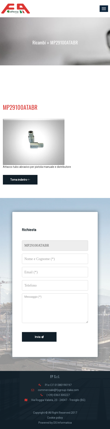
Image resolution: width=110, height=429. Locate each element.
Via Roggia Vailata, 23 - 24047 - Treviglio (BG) (58, 400)
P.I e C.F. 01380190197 (58, 385)
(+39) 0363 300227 (58, 395)
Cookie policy (55, 417)
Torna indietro (20, 179)
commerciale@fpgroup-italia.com (58, 390)
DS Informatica (62, 422)
